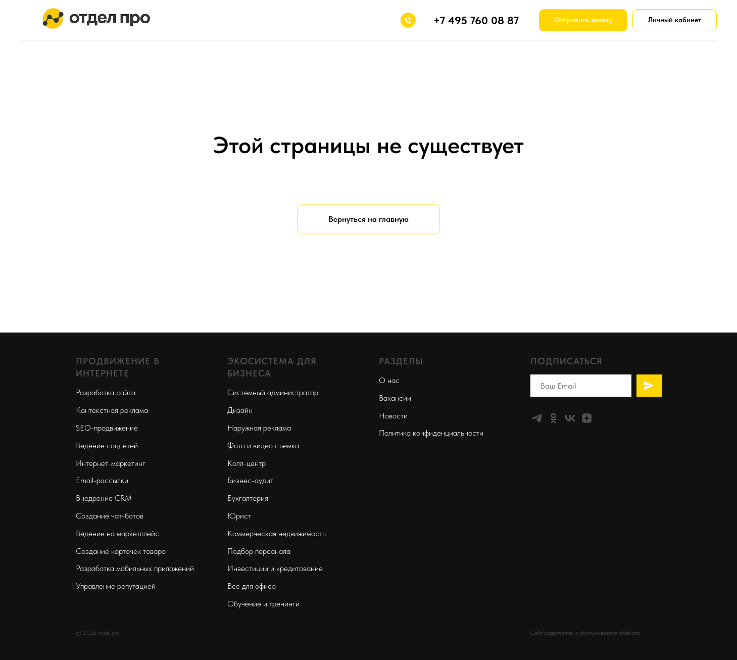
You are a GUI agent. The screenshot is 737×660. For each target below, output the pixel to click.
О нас (389, 380)
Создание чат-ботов (109, 516)
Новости (393, 415)
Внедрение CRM (104, 498)
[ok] (553, 418)
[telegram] (536, 418)
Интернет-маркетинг (110, 463)
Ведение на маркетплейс (117, 533)
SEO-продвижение (107, 428)
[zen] (586, 418)
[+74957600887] (408, 20)
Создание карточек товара (121, 551)
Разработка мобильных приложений (135, 568)
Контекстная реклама (112, 410)
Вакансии (395, 398)
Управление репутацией (116, 586)
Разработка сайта (105, 392)
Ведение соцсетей (107, 445)
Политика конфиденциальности (431, 433)
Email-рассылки (102, 480)
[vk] (570, 418)
